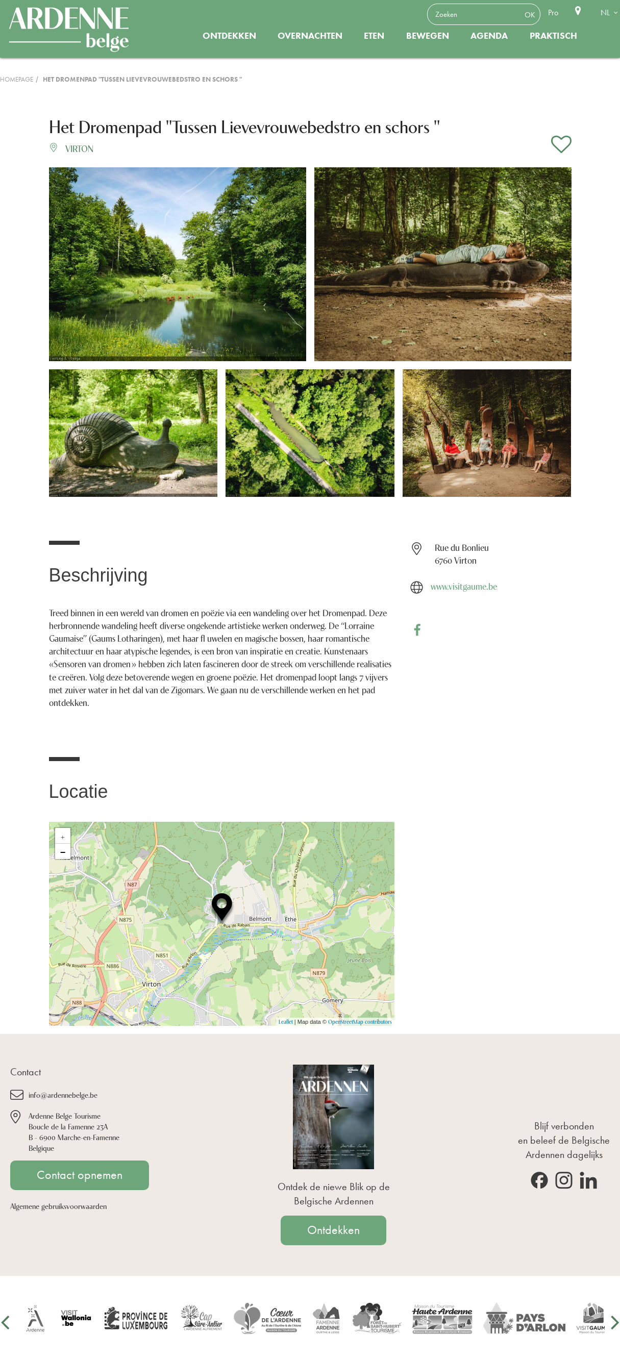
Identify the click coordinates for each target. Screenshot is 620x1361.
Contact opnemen (79, 1175)
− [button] (63, 851)
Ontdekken (229, 35)
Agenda (489, 35)
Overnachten (310, 35)
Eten (374, 35)
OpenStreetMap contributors (360, 1021)
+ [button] (63, 835)
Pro (553, 12)
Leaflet (286, 1021)
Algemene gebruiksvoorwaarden (58, 1205)
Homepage (16, 79)
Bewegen (427, 35)
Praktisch (553, 35)
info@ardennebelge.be (63, 1094)
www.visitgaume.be (464, 585)
